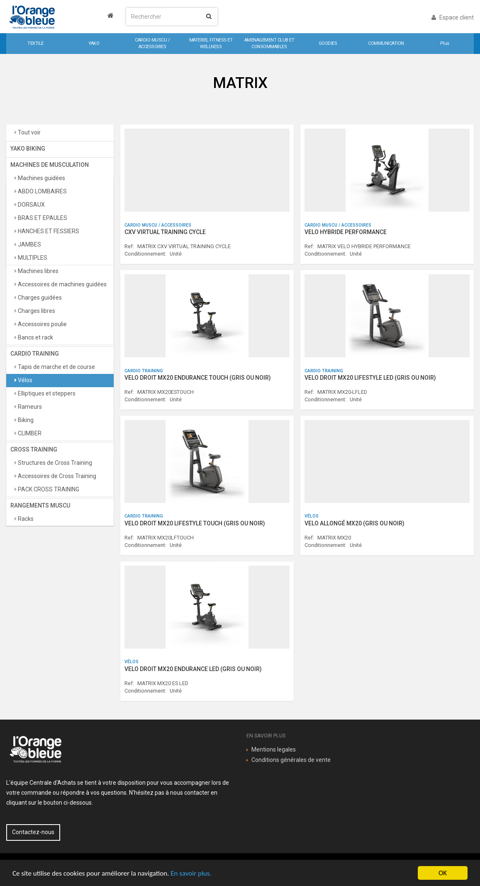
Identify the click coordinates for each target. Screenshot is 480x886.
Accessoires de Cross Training (56, 476)
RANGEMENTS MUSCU (40, 505)
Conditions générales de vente (291, 760)
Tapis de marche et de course (56, 367)
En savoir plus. (191, 873)
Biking (25, 420)
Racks (25, 518)
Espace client (452, 17)
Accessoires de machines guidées (62, 284)
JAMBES (29, 244)
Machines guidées (41, 178)
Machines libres (37, 271)
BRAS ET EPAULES (42, 218)
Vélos (24, 380)
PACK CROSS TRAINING (48, 489)
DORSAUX (31, 204)
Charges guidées (39, 297)
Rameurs (29, 406)
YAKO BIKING (27, 148)
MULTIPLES (32, 257)
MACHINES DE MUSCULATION (49, 164)
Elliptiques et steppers (46, 393)
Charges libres (36, 311)
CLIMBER (29, 433)
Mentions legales (273, 749)
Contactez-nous (33, 832)
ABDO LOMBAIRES (42, 191)
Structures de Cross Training (54, 462)
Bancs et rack (35, 337)
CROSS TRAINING (33, 449)
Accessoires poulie (42, 324)
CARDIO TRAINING (34, 353)
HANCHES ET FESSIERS (48, 231)
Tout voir (29, 132)
